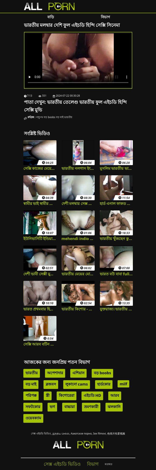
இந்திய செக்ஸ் (60, 433)
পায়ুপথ (39, 117)
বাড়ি (50, 16)
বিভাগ (105, 16)
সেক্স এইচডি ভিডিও (41, 433)
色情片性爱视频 (116, 433)
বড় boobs (49, 117)
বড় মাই (59, 117)
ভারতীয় (68, 117)
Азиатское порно (81, 433)
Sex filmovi (99, 433)
